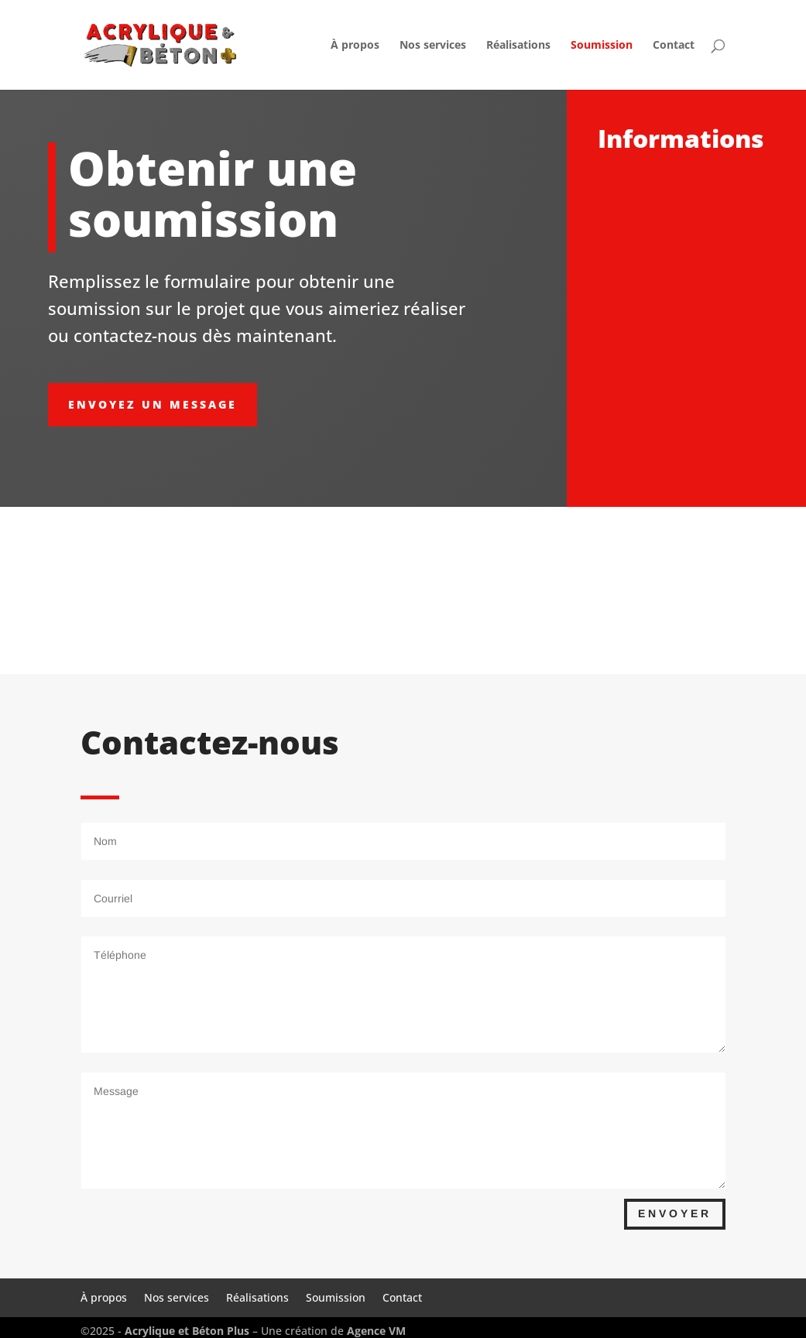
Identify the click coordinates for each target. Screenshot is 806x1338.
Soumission (602, 45)
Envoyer (675, 1213)
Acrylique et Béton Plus (188, 1330)
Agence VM (376, 1330)
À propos (355, 45)
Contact (674, 45)
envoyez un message (152, 404)
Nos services (433, 45)
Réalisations (518, 45)
